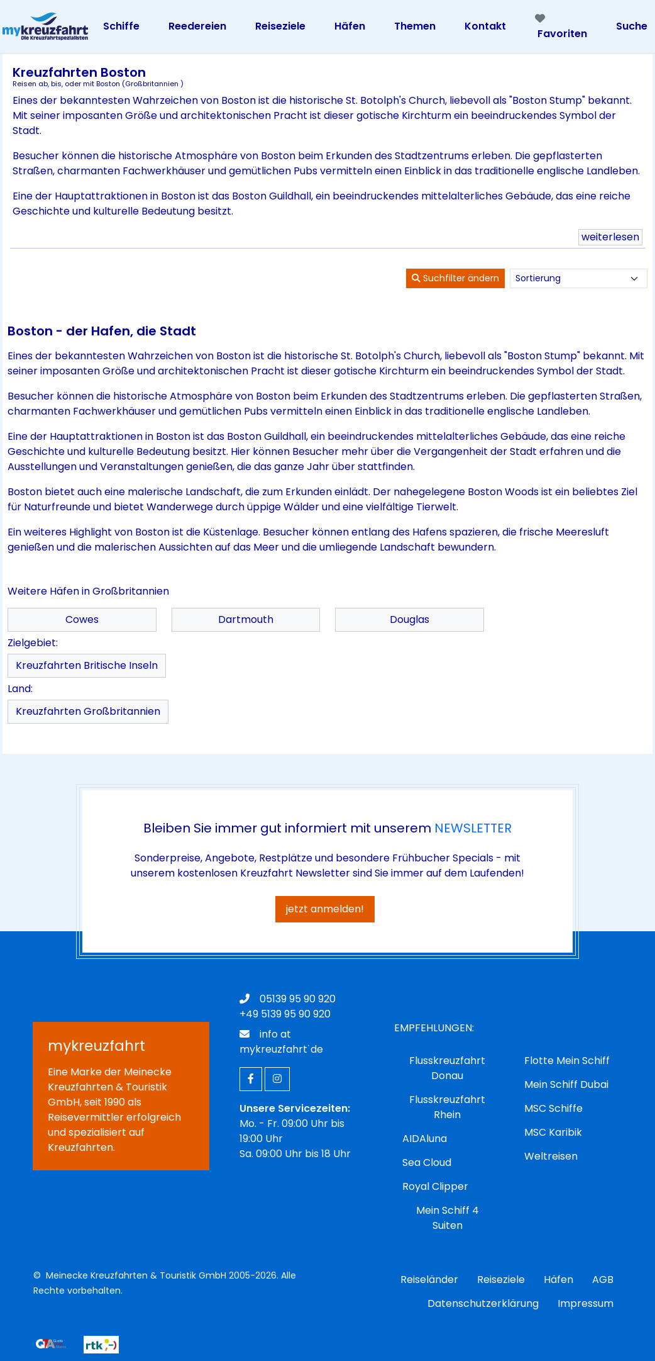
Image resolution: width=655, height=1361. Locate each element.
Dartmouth (245, 619)
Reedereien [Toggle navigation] (197, 26)
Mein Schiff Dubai (566, 1084)
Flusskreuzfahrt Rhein (447, 1107)
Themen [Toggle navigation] (415, 26)
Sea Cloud (426, 1162)
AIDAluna (424, 1138)
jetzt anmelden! (325, 909)
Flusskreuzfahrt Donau (447, 1068)
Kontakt (485, 26)
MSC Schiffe (553, 1108)
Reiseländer (429, 1279)
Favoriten (561, 27)
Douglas (409, 619)
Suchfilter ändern (455, 278)
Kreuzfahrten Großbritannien (88, 711)
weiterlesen (610, 237)
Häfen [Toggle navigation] (349, 26)
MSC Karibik (553, 1132)
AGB (603, 1279)
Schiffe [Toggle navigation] (121, 26)
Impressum (586, 1303)
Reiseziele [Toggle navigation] (280, 26)
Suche (631, 26)
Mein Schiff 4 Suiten (447, 1218)
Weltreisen (551, 1156)
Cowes (82, 619)
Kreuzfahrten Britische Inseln (87, 665)
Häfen (558, 1279)
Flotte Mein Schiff (567, 1060)
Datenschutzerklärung (483, 1303)
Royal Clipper (435, 1186)
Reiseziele (501, 1279)
